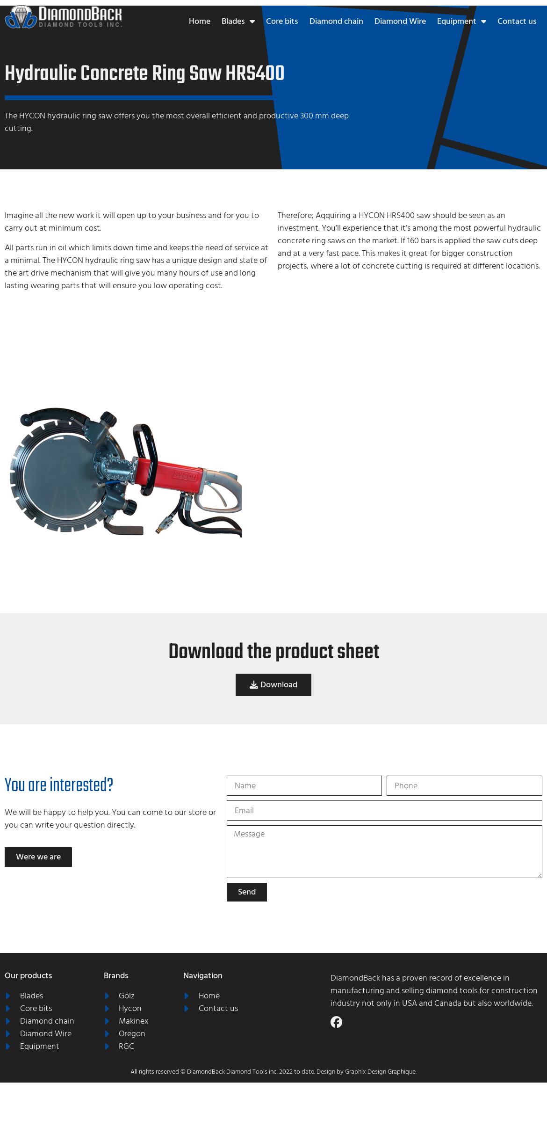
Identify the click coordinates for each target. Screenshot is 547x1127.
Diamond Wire (400, 21)
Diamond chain (336, 21)
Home (199, 21)
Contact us (517, 21)
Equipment (461, 22)
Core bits (282, 21)
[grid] (397, 489)
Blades (238, 22)
